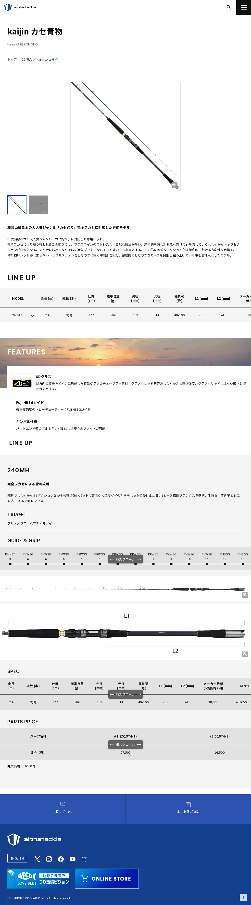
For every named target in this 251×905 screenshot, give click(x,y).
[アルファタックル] (20, 7)
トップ (12, 59)
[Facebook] (61, 858)
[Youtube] (72, 858)
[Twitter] (37, 858)
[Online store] (84, 858)
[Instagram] (49, 858)
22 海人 (27, 59)
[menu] (243, 7)
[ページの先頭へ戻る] (243, 897)
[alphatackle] (125, 839)
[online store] (107, 878)
